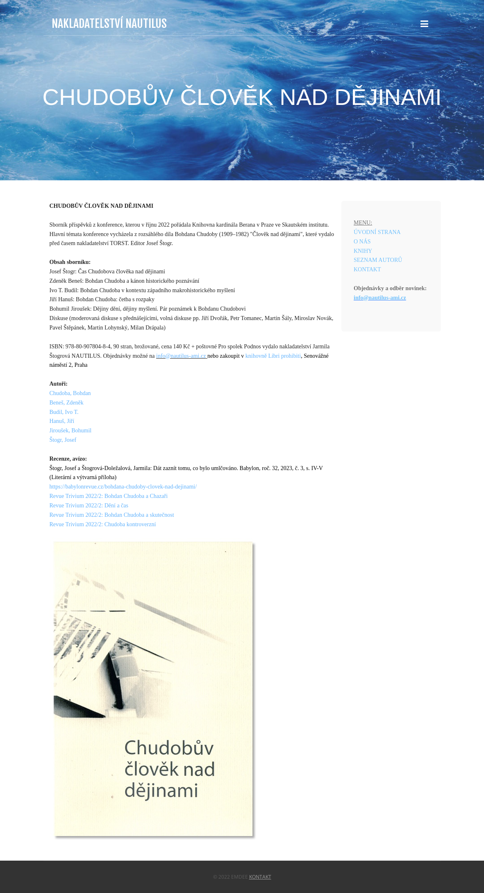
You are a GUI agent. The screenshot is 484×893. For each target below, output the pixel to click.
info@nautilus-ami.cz (181, 356)
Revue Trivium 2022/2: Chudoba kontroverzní (103, 524)
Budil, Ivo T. (64, 412)
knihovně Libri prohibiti (273, 356)
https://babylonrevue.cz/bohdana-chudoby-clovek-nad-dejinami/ (123, 487)
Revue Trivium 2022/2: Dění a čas (89, 505)
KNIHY (363, 251)
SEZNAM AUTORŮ (378, 260)
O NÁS (362, 242)
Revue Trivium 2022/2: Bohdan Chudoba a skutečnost (112, 515)
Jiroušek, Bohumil (71, 430)
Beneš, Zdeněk (67, 403)
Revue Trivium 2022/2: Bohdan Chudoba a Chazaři (109, 496)
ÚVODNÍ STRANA (377, 232)
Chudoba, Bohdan (70, 393)
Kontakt (260, 876)
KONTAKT (367, 269)
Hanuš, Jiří (62, 421)
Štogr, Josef (63, 440)
